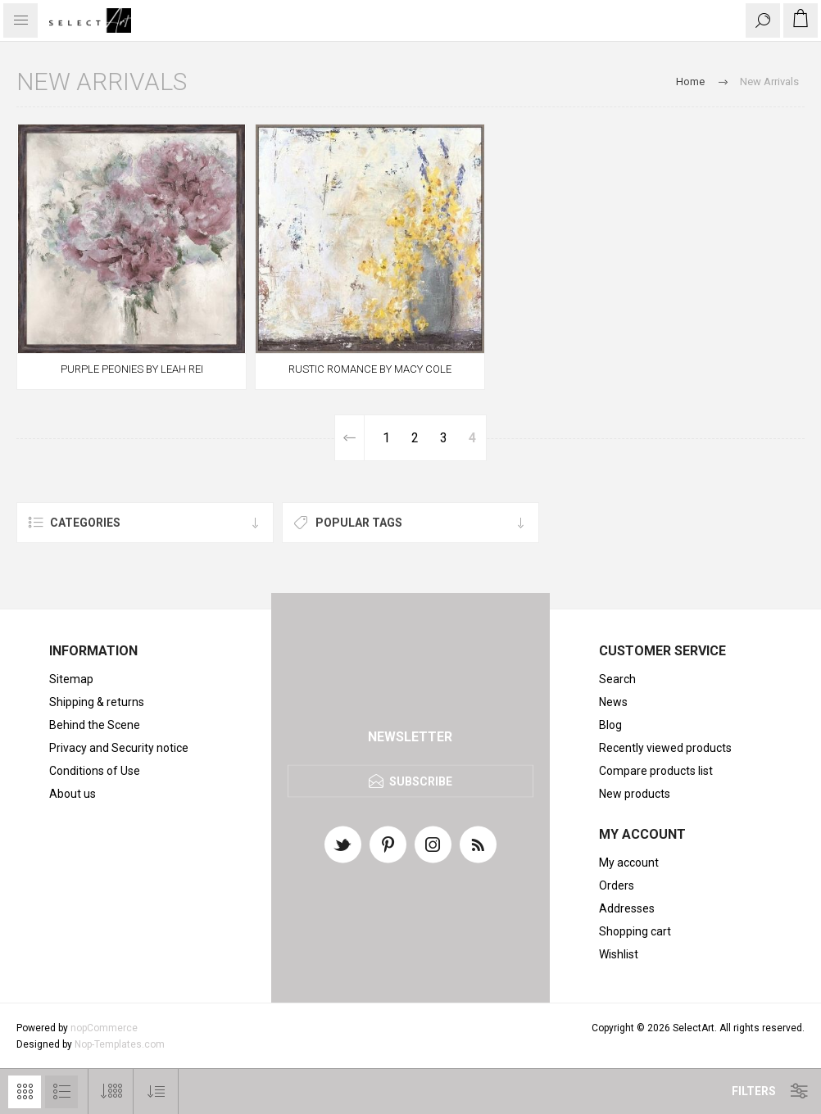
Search (617, 679)
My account (629, 862)
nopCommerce (104, 1028)
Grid (24, 1092)
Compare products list (656, 770)
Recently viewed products (665, 747)
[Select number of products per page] (111, 1091)
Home (690, 81)
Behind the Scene (94, 724)
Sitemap (71, 679)
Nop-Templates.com (120, 1044)
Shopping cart (635, 931)
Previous (350, 437)
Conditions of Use (94, 770)
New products (634, 793)
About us (72, 793)
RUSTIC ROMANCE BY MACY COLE (369, 369)
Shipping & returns (96, 702)
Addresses (627, 908)
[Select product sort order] (156, 1091)
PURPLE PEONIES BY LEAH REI (132, 369)
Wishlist (618, 954)
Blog (610, 724)
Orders (616, 885)
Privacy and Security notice (118, 747)
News (613, 702)
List (61, 1092)
